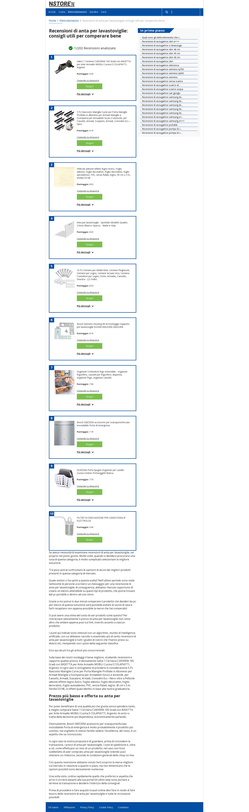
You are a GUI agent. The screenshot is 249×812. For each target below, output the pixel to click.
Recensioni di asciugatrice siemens (159, 76)
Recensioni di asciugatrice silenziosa (160, 64)
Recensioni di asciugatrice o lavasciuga (161, 44)
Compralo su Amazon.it (88, 80)
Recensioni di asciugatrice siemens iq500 (162, 72)
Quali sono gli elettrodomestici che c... (161, 36)
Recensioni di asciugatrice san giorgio (160, 92)
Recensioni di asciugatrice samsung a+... (162, 116)
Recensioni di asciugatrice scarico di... (160, 84)
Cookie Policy (106, 806)
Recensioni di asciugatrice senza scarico (162, 80)
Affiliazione (69, 806)
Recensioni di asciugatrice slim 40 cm (160, 56)
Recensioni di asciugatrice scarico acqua (162, 88)
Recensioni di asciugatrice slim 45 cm (160, 52)
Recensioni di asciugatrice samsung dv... (162, 96)
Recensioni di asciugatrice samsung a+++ (163, 120)
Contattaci (123, 806)
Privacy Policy (87, 806)
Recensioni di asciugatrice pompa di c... (161, 128)
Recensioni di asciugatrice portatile (159, 124)
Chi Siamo (53, 806)
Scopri (89, 86)
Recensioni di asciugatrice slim (157, 60)
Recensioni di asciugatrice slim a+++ (160, 40)
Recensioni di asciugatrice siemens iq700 (162, 68)
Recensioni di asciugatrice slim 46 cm (160, 48)
